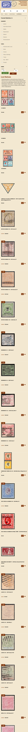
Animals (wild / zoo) (7, 46)
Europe (5, 62)
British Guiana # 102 (9, 319)
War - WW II (5, 59)
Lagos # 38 (7, 682)
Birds (4, 49)
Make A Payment (24, 5)
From (3, 69)
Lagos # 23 (6, 622)
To (14, 69)
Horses (5, 51)
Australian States (7, 26)
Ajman (4, 24)
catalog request (23, 2)
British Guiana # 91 (9, 289)
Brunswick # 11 (8, 410)
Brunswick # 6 (7, 380)
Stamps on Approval (23, 1)
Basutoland (6, 31)
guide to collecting (23, 3)
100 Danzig (3, 168)
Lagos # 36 (7, 652)
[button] (25, 112)
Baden (4, 29)
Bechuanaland (6, 39)
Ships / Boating (6, 54)
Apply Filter (5, 73)
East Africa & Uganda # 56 (10, 501)
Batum (4, 34)
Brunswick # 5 (7, 350)
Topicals (6, 13)
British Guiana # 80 (8, 229)
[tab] (14, 45)
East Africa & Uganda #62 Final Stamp (14, 531)
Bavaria (5, 37)
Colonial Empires (12, 13)
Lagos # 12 (7, 592)
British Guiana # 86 (8, 259)
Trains (4, 57)
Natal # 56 (7, 713)
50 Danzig (3, 138)
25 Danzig (3, 108)
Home (2, 13)
